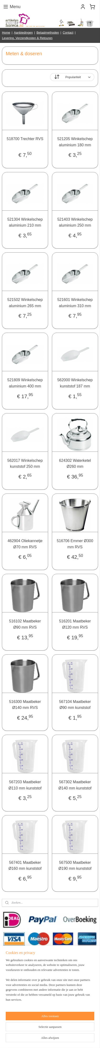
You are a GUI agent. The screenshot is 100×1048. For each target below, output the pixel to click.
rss (66, 1031)
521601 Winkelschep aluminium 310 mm (75, 303)
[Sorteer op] (72, 77)
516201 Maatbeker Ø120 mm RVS (75, 624)
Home (6, 32)
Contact (68, 32)
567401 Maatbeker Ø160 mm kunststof (25, 865)
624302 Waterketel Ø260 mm (75, 463)
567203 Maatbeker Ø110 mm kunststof (25, 785)
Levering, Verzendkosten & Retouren (27, 38)
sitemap (57, 1031)
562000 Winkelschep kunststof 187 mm (75, 383)
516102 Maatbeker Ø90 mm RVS (25, 624)
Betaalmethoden (47, 32)
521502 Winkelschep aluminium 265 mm (25, 303)
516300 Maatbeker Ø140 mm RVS (25, 705)
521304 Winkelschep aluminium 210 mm (25, 222)
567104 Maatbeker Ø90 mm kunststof (75, 705)
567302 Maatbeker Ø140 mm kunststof (75, 785)
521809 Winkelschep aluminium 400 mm (25, 383)
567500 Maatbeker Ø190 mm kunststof (75, 865)
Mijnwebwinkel (57, 1039)
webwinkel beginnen (81, 1031)
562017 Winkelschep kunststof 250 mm (25, 463)
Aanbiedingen (23, 32)
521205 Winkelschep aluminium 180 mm (75, 142)
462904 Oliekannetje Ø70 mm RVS (25, 544)
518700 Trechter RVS (25, 139)
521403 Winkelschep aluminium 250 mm (75, 222)
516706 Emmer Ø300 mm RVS (75, 544)
